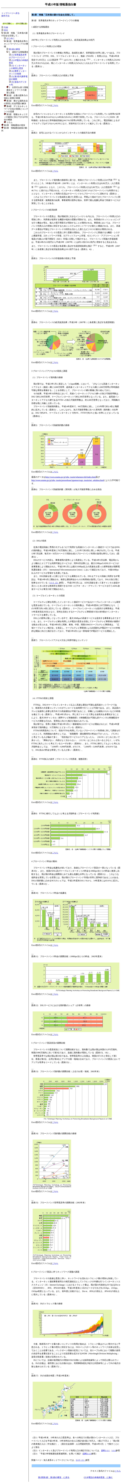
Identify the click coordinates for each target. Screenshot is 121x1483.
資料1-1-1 (105, 1450)
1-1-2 (114, 1450)
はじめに (10, 38)
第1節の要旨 (14, 49)
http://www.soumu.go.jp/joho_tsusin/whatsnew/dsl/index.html (71, 477)
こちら (55, 105)
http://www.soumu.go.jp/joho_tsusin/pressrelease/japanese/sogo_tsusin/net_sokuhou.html (67, 480)
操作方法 (5, 16)
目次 (6, 30)
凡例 (6, 27)
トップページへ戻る (10, 13)
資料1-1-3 (87, 1454)
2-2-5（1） (80, 1460)
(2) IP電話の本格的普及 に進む (98, 1477)
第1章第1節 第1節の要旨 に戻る (53, 1477)
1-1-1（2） (54, 583)
